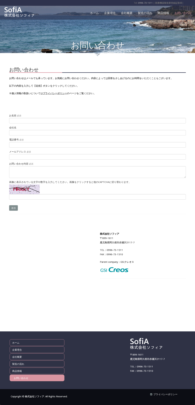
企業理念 (110, 13)
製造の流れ (145, 13)
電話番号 (16, 139)
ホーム (94, 13)
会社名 (12, 127)
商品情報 (163, 13)
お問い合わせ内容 (21, 163)
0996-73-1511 (145, 2)
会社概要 (127, 13)
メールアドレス (20, 151)
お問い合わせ (183, 13)
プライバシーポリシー (55, 93)
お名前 (15, 115)
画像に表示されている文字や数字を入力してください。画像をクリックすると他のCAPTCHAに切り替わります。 (70, 182)
